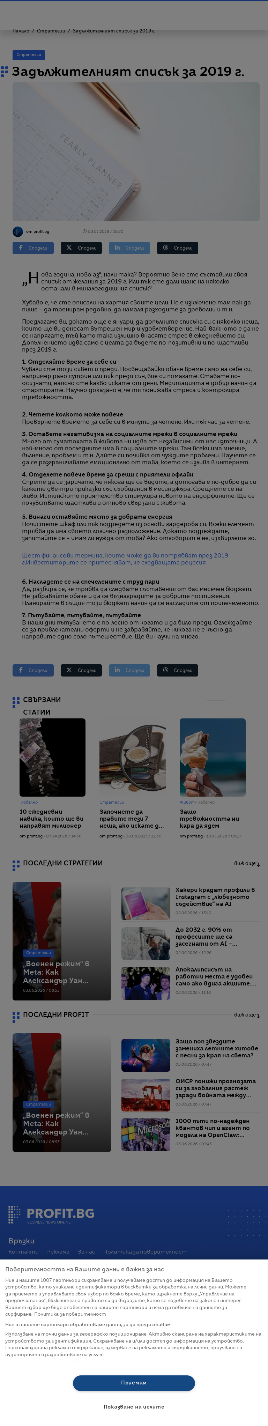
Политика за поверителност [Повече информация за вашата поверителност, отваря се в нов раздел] (70, 1314)
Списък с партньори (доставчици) (47, 1362)
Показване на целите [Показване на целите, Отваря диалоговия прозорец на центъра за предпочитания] (134, 1407)
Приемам (134, 1383)
